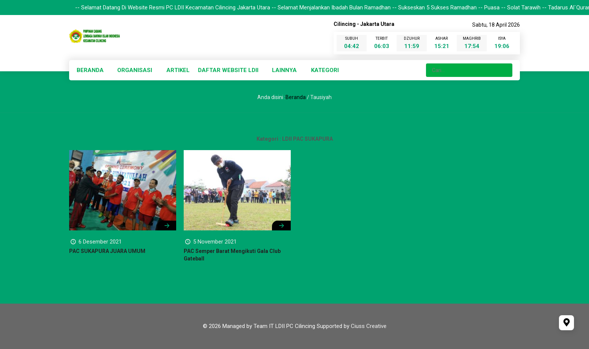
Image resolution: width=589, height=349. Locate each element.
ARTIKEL (178, 70)
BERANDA (90, 70)
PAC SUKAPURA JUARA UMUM (107, 251)
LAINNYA (284, 70)
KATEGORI (325, 70)
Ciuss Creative (369, 326)
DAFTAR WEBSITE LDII (228, 70)
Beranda (295, 97)
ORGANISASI (134, 70)
